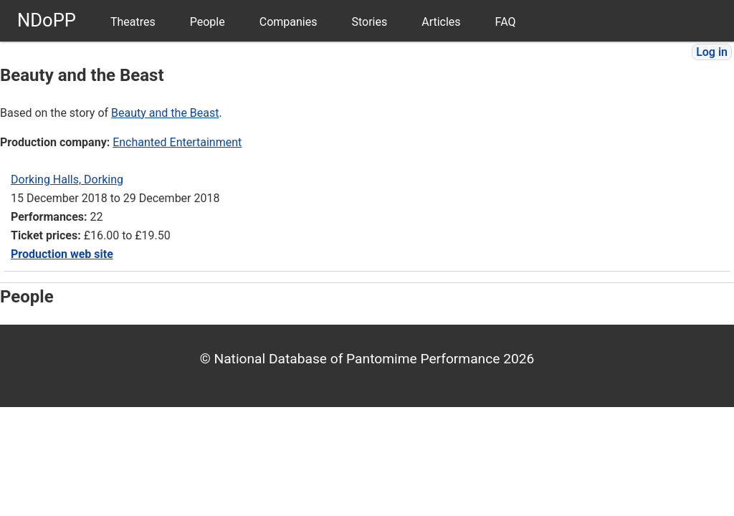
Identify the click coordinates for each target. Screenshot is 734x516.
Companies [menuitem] (288, 22)
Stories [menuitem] (369, 22)
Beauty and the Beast (165, 113)
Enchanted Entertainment (177, 142)
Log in (712, 52)
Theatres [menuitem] (133, 22)
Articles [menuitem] (440, 22)
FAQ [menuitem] (505, 22)
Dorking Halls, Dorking (67, 179)
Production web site (62, 254)
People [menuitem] (207, 22)
